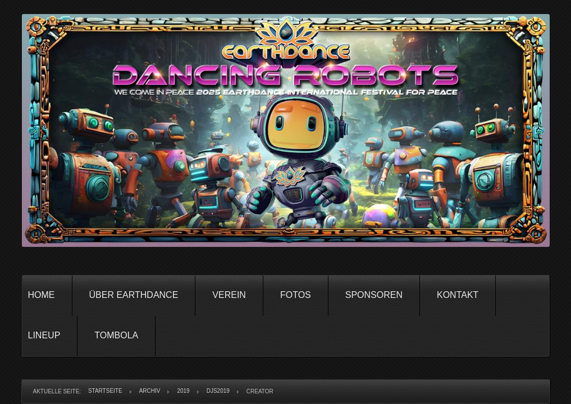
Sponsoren (374, 295)
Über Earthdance (134, 295)
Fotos (295, 295)
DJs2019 (218, 391)
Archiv (150, 391)
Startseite (105, 391)
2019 (183, 391)
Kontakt (457, 295)
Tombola (116, 335)
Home (41, 295)
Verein (229, 295)
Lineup (44, 335)
